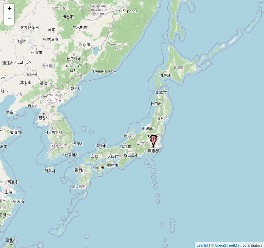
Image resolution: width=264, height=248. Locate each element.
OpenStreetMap (228, 245)
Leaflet (202, 245)
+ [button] (9, 9)
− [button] (9, 19)
